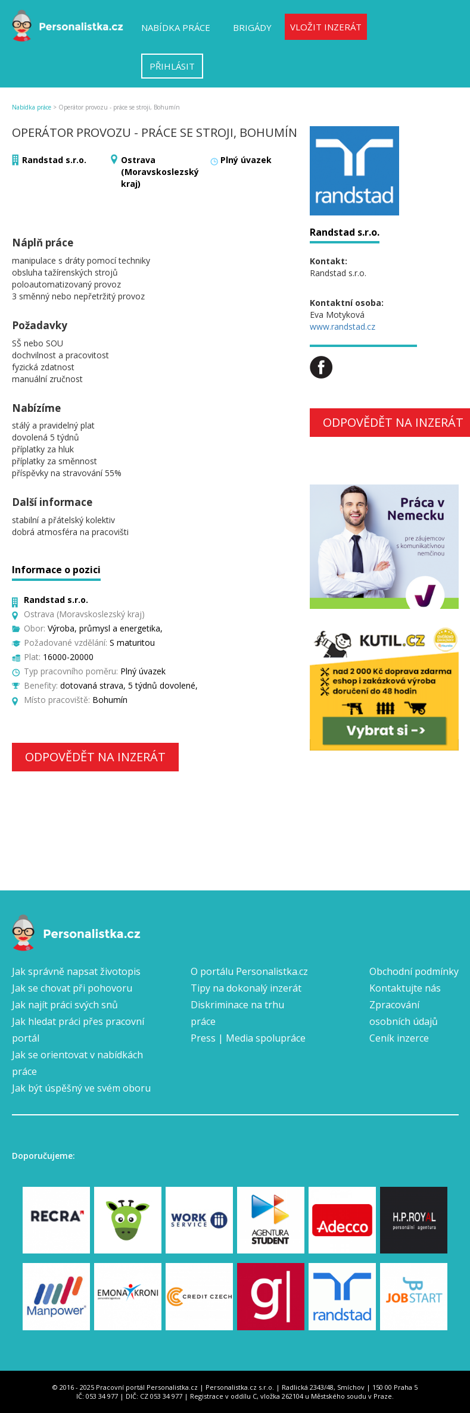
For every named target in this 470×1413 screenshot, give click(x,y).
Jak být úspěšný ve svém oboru (81, 1088)
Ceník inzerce (399, 1038)
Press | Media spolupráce (248, 1038)
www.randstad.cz (342, 326)
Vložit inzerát (326, 27)
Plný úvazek (246, 159)
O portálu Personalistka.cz (249, 971)
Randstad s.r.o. (54, 159)
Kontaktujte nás (405, 988)
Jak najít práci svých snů (65, 1004)
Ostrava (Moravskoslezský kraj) (160, 171)
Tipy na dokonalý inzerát (246, 988)
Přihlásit (172, 66)
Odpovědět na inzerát (95, 757)
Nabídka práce (175, 27)
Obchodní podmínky (414, 971)
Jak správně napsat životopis (76, 971)
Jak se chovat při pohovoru (72, 988)
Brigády (252, 27)
